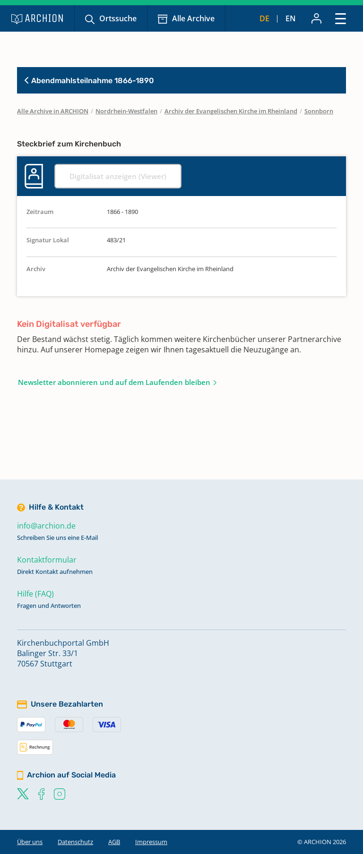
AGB (114, 841)
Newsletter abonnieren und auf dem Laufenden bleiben (114, 382)
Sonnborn (318, 111)
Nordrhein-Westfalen (126, 111)
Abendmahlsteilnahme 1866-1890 (89, 80)
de (264, 18)
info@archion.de (46, 526)
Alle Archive (193, 18)
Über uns (30, 841)
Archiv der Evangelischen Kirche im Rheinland (230, 111)
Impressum (151, 841)
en (290, 18)
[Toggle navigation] (340, 18)
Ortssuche (118, 18)
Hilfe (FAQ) (35, 594)
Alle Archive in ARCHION (52, 111)
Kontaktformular (47, 560)
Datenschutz (75, 841)
